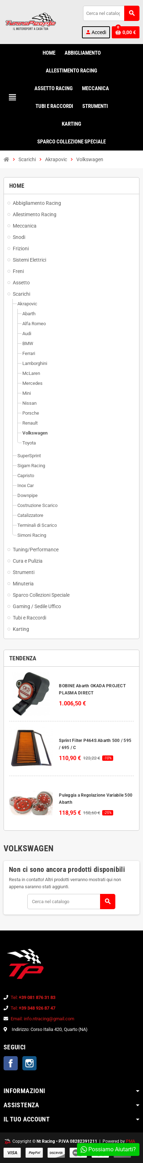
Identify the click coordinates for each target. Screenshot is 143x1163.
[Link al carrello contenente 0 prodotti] (125, 32)
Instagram (29, 1063)
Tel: (33, 997)
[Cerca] (111, 13)
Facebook (11, 1063)
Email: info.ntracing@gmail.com (42, 1018)
